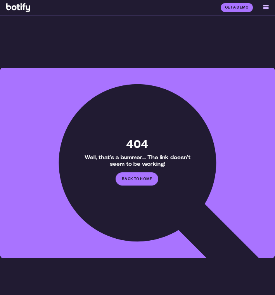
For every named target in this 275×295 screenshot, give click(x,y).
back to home (137, 179)
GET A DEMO (237, 7)
